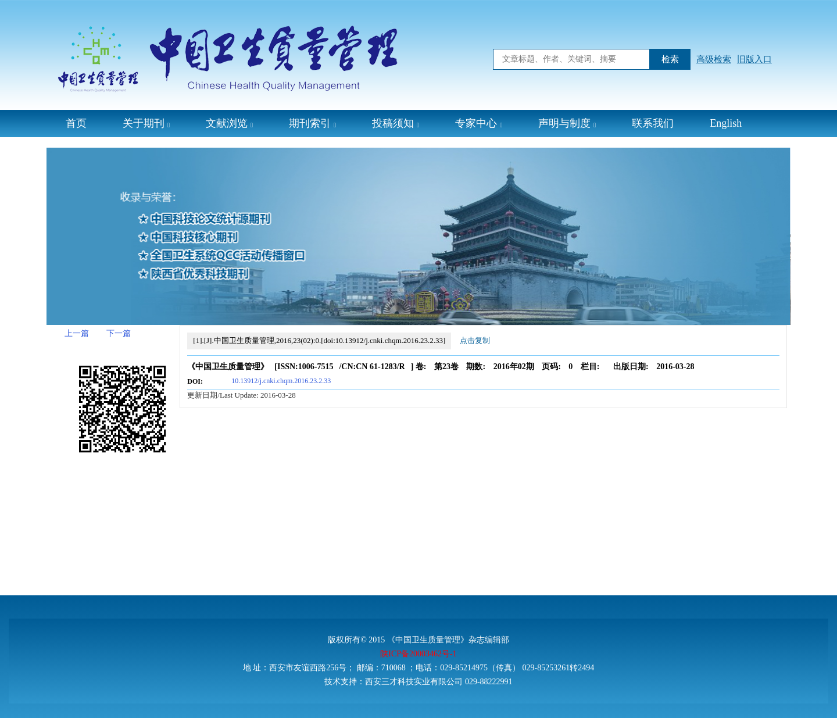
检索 (670, 59)
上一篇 (77, 333)
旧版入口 (754, 59)
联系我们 (653, 123)
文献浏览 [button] (229, 123)
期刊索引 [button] (312, 123)
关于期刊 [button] (146, 123)
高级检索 (713, 59)
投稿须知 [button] (395, 123)
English (726, 123)
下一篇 (118, 333)
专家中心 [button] (478, 123)
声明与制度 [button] (567, 123)
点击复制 (475, 340)
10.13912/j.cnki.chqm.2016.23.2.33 (281, 381)
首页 (76, 123)
